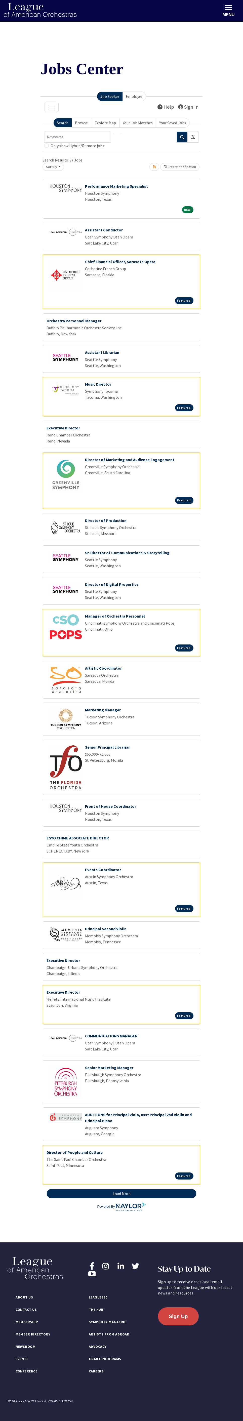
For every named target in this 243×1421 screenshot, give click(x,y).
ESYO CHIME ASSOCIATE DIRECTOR (78, 837)
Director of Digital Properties (112, 584)
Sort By (52, 167)
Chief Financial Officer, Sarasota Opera (120, 261)
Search (62, 122)
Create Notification (180, 167)
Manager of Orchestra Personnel (115, 616)
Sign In (188, 107)
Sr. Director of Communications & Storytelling (127, 552)
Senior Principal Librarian (108, 747)
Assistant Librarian (102, 352)
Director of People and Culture (75, 1152)
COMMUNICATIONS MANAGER (111, 1035)
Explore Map (105, 122)
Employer (134, 96)
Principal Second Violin (106, 928)
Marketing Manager (103, 709)
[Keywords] (77, 137)
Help (165, 107)
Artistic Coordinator (103, 668)
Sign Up (178, 1316)
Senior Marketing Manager (109, 1067)
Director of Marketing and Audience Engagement (129, 459)
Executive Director (63, 427)
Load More (122, 1193)
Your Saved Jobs (172, 122)
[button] (192, 137)
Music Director (98, 384)
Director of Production (106, 520)
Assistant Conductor (104, 229)
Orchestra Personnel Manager (74, 320)
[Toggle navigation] (52, 107)
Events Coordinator (103, 869)
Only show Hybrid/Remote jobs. (78, 145)
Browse (81, 122)
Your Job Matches (138, 122)
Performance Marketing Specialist (116, 186)
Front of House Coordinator (110, 806)
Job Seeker (109, 96)
